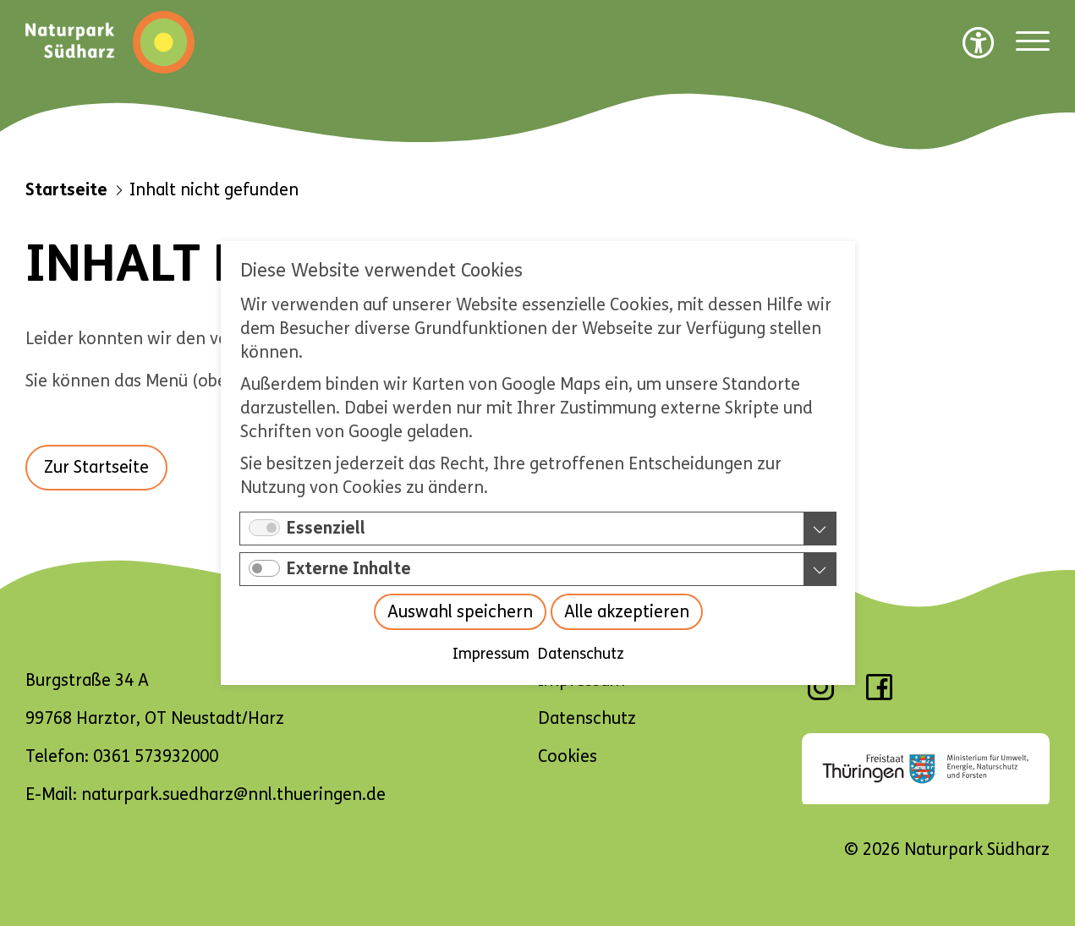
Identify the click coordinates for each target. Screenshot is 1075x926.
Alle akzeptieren (625, 612)
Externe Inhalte (349, 568)
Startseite (66, 190)
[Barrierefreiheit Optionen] (978, 42)
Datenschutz (580, 653)
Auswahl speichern (459, 612)
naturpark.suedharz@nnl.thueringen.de (233, 794)
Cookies (567, 756)
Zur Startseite (96, 467)
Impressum (490, 653)
